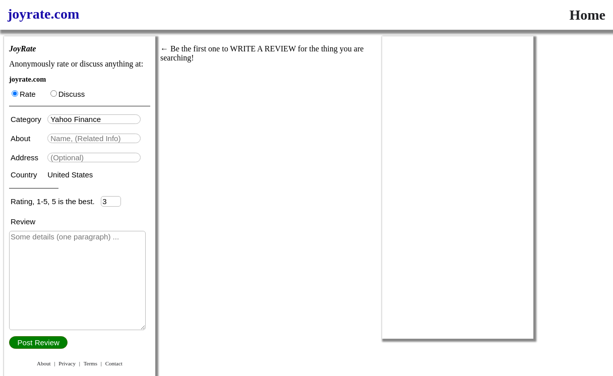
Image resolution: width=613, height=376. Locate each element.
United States (70, 174)
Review (23, 221)
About (21, 138)
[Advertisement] (457, 187)
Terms (90, 363)
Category (28, 119)
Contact (113, 363)
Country (25, 174)
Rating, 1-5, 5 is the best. (56, 201)
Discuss (67, 94)
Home (587, 15)
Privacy (67, 363)
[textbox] (94, 119)
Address (25, 157)
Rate (24, 94)
